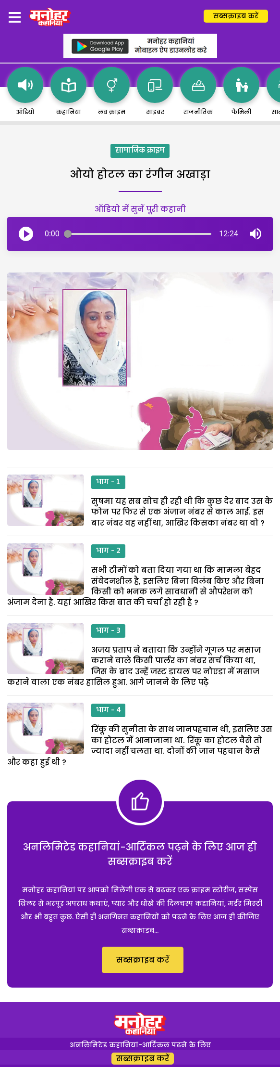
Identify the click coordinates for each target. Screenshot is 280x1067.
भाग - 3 (108, 631)
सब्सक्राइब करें (235, 16)
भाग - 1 (108, 482)
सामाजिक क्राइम (140, 150)
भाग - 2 (108, 551)
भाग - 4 (108, 710)
